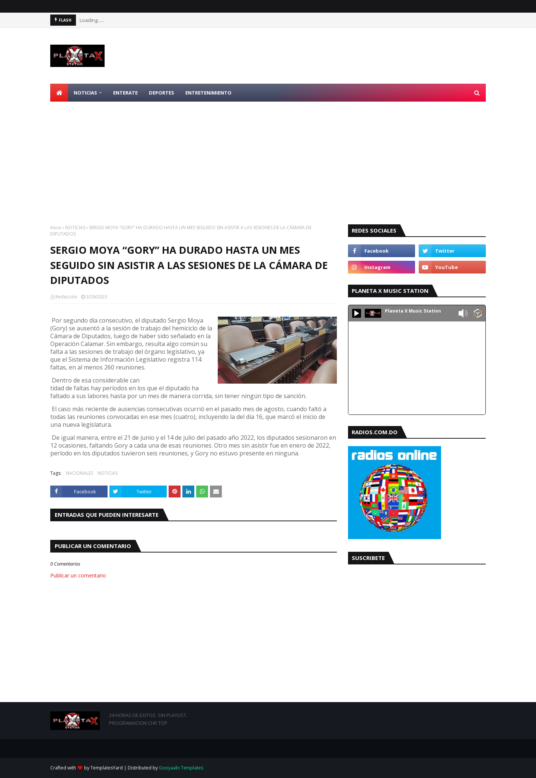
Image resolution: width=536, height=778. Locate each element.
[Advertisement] (268, 157)
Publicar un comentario (78, 575)
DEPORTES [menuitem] (161, 92)
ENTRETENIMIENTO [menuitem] (208, 92)
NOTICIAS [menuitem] (85, 92)
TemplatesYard (106, 768)
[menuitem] (59, 93)
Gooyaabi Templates (181, 768)
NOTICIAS (75, 227)
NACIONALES (79, 473)
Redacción (66, 297)
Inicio (55, 227)
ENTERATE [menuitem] (125, 92)
